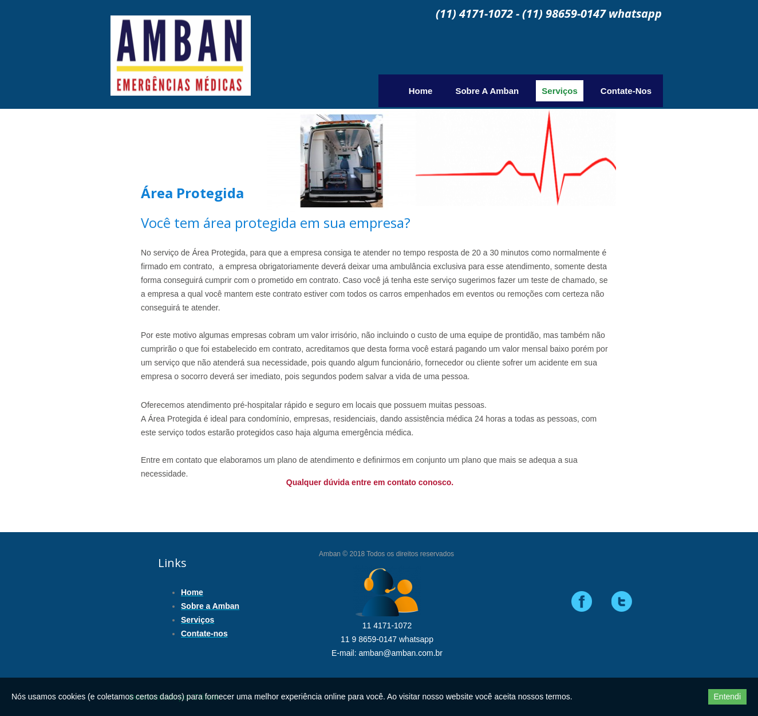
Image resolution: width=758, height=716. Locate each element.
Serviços (560, 91)
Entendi (727, 696)
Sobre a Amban (487, 91)
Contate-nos (626, 91)
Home (421, 91)
